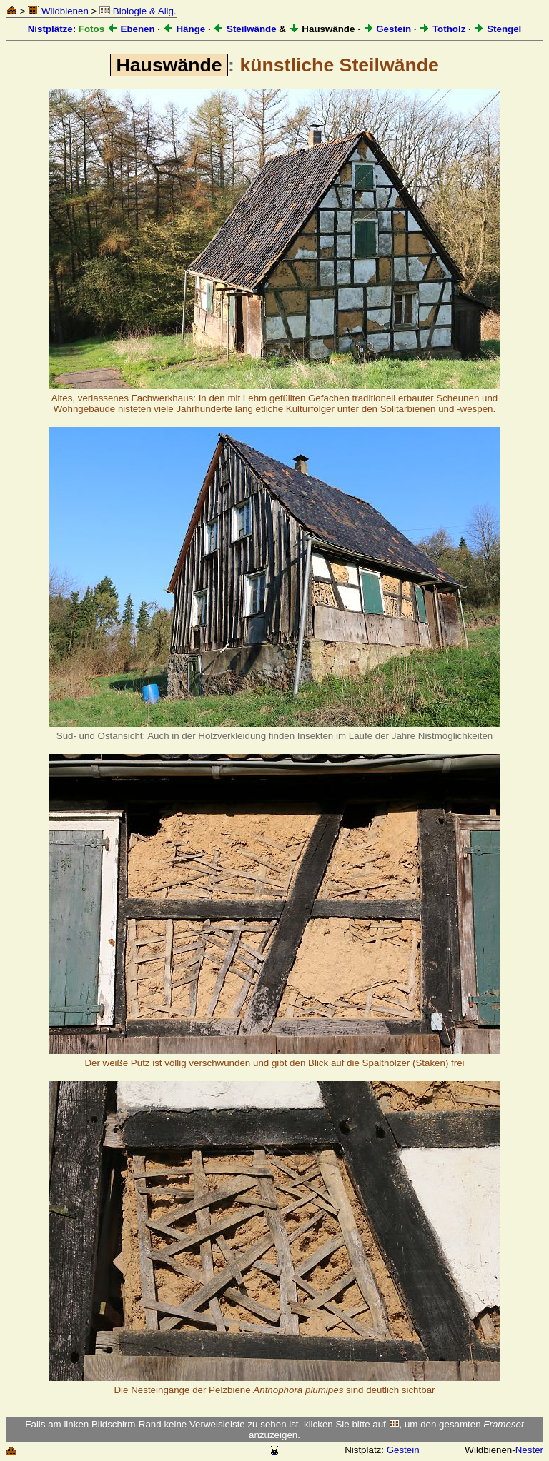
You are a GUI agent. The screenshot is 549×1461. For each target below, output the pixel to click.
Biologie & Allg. (138, 11)
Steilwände (244, 29)
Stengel (497, 29)
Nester (529, 1450)
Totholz (442, 29)
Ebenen (131, 29)
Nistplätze (50, 29)
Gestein (387, 29)
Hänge (184, 29)
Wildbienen (58, 11)
